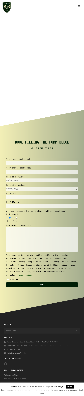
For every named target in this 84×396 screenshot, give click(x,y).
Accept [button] (70, 387)
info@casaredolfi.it (16, 353)
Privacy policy (24, 275)
